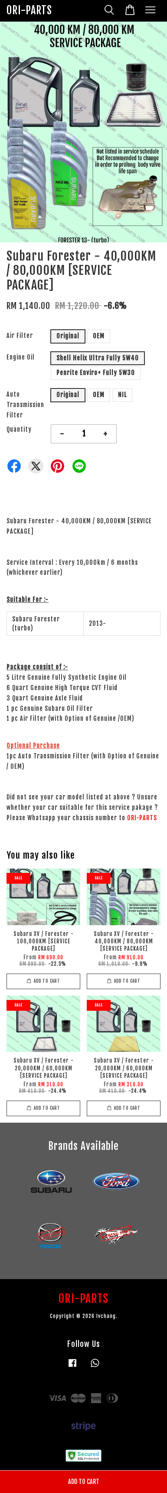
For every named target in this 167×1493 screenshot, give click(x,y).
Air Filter (20, 335)
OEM (99, 336)
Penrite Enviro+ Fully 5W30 (95, 372)
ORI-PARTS (29, 10)
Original (67, 336)
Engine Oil (21, 357)
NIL (122, 394)
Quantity (19, 429)
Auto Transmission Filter (25, 405)
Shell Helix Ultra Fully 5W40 (97, 358)
